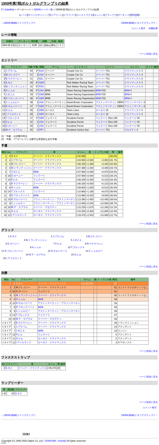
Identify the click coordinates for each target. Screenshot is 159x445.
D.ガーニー (11, 126)
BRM (98, 90)
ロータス (100, 110)
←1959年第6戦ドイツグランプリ (18, 23)
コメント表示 (138, 28)
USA (41, 75)
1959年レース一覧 (43, 9)
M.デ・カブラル (14, 130)
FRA (41, 86)
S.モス (9, 82)
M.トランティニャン (16, 86)
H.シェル (10, 90)
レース (23, 15)
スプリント (56, 15)
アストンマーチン (133, 102)
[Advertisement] (84, 428)
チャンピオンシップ (38, 15)
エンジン (98, 15)
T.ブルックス (12, 118)
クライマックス (132, 71)
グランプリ (110, 15)
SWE (41, 94)
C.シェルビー (13, 102)
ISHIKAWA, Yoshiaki (55, 441)
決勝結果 (153, 28)
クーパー (100, 71)
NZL (41, 78)
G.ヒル (9, 110)
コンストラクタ (85, 15)
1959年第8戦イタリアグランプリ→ (139, 23)
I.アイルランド (13, 114)
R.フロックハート (15, 98)
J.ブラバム (11, 71)
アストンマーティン (106, 102)
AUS (41, 71)
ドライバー (69, 15)
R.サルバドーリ (14, 106)
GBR (41, 82)
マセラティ (130, 130)
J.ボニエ (10, 94)
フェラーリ (101, 118)
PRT (41, 130)
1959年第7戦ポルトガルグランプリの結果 (34, 3)
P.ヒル (9, 122)
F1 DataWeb (7, 9)
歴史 (133, 15)
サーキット (123, 15)
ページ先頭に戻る (148, 54)
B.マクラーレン (14, 78)
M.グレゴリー (13, 75)
